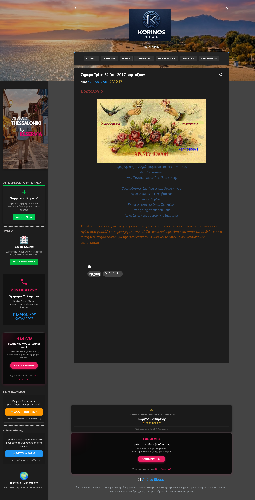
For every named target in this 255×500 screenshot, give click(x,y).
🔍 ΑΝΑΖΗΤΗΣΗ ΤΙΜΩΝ (24, 411)
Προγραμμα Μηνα (24, 261)
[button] (220, 75)
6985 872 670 (151, 423)
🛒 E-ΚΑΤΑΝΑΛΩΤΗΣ (24, 453)
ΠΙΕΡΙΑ (126, 58)
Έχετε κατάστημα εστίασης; (151, 469)
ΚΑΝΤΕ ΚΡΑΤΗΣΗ (151, 459)
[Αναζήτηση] (227, 9)
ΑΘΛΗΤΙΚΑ (188, 58)
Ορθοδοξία (113, 274)
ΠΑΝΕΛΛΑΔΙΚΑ (167, 58)
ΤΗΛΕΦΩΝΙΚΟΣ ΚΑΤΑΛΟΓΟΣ (24, 317)
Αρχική (94, 274)
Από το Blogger (151, 480)
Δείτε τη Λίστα (24, 217)
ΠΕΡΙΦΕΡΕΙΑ (144, 58)
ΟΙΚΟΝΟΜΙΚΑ (209, 58)
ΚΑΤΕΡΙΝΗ (109, 58)
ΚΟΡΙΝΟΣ (91, 58)
